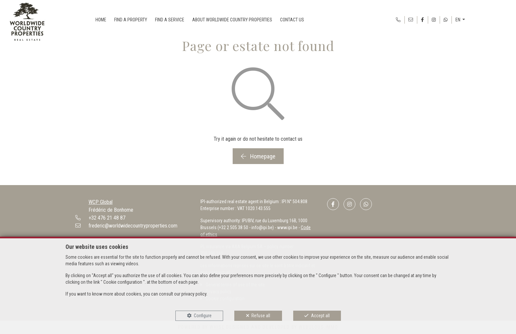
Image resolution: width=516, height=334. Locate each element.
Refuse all (260, 315)
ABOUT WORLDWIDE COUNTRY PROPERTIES (232, 19)
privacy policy (193, 294)
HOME (100, 19)
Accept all (320, 315)
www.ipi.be (287, 227)
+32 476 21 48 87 (107, 218)
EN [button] (458, 19)
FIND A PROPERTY (130, 19)
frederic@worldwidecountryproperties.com (133, 226)
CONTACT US (292, 19)
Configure (203, 315)
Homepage (258, 156)
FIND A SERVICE (169, 19)
